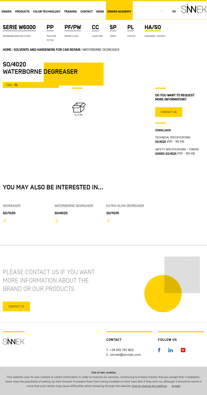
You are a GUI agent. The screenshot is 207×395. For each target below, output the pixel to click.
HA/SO (153, 27)
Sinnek (6, 11)
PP (50, 27)
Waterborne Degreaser (101, 50)
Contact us (169, 112)
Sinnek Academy (119, 11)
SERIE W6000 (19, 27)
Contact (86, 11)
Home (7, 50)
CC (95, 27)
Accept (176, 386)
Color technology (47, 11)
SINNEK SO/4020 (166, 153)
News (100, 11)
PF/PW (73, 27)
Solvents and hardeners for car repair (47, 50)
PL (130, 27)
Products (22, 11)
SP (113, 27)
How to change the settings (149, 386)
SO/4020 (160, 141)
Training (70, 11)
